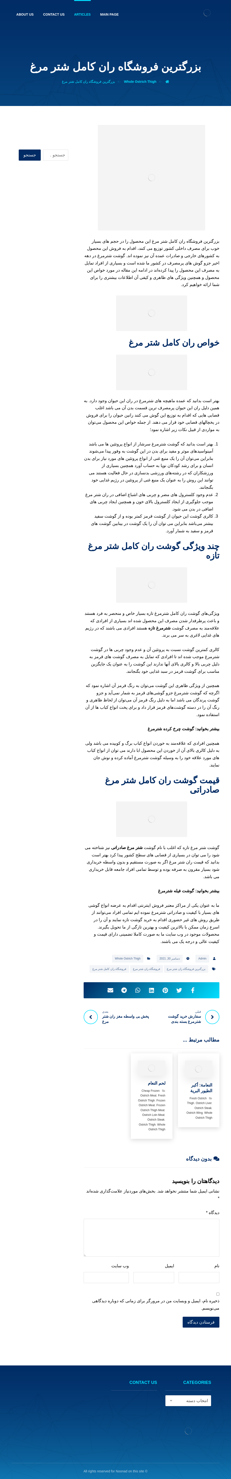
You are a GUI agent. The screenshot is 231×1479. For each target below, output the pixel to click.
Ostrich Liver (204, 1103)
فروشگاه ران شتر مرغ (146, 969)
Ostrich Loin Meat (153, 1115)
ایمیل (169, 1265)
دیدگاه (212, 1212)
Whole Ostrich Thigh (128, 958)
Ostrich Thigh (147, 1124)
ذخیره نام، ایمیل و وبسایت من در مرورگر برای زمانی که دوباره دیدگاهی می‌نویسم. (155, 1305)
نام (216, 1265)
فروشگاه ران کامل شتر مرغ (109, 969)
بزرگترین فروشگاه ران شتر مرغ (186, 969)
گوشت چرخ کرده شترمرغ (171, 728)
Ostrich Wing (194, 1112)
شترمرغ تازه (159, 628)
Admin (202, 958)
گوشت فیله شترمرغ (176, 891)
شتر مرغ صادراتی (127, 847)
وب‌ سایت (120, 1265)
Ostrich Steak (203, 1108)
